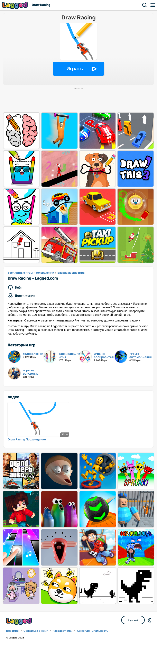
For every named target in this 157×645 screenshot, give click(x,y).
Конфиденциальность (92, 631)
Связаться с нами (36, 631)
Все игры (12, 631)
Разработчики (63, 631)
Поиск (145, 5)
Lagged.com (19, 621)
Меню (153, 5)
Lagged (15, 5)
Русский (133, 620)
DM (150, 620)
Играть (74, 68)
